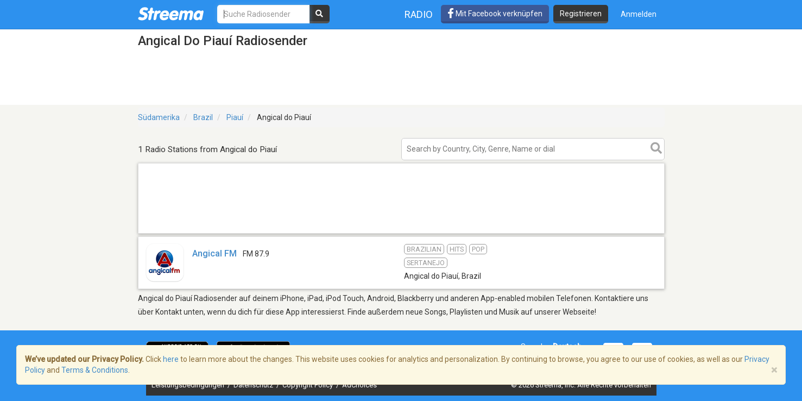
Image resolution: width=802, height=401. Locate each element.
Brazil (203, 117)
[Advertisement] (401, 233)
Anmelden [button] (638, 14)
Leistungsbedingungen (188, 385)
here (171, 359)
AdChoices (359, 385)
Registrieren (581, 13)
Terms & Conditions (94, 370)
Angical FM (214, 253)
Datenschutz (254, 385)
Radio (419, 14)
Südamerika (159, 117)
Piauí (234, 117)
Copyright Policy (308, 385)
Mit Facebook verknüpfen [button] (494, 13)
